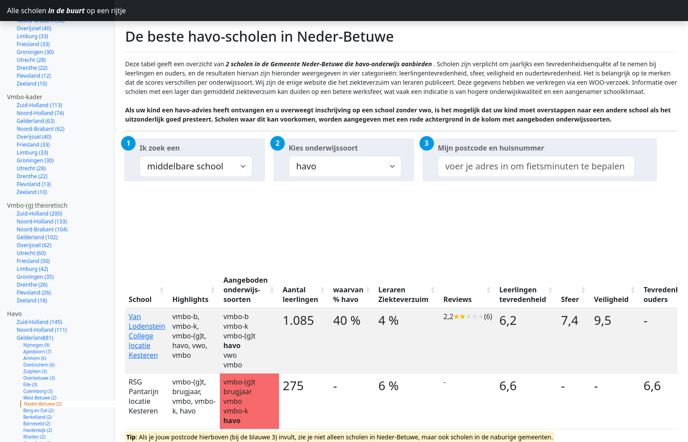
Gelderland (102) (37, 206)
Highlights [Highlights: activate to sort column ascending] (190, 299)
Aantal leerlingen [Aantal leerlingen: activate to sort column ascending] (300, 294)
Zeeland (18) (32, 269)
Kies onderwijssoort (323, 148)
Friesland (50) (33, 230)
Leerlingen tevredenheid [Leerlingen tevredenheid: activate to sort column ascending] (522, 294)
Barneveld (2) (36, 392)
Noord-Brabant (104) (42, 198)
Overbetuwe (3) (39, 347)
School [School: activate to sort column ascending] (140, 299)
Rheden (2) (34, 405)
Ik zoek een (159, 148)
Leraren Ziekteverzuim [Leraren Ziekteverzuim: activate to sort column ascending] (403, 294)
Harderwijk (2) (37, 399)
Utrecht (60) (31, 222)
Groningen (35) (35, 245)
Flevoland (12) (34, 44)
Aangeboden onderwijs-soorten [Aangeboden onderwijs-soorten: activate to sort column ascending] (245, 289)
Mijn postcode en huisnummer (491, 148)
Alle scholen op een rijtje (61, 10)
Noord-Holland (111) (42, 298)
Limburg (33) (32, 121)
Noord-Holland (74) (40, 82)
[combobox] (536, 166)
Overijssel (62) (34, 214)
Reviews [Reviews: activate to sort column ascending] (458, 299)
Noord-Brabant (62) (40, 97)
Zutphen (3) (35, 340)
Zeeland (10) (32, 52)
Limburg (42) (32, 237)
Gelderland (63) (35, 89)
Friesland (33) (33, 113)
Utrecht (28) (31, 28)
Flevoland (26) (34, 261)
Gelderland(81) (35, 306)
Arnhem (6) (34, 327)
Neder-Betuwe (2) (42, 373)
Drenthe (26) (32, 253)
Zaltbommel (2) (38, 419)
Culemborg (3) (38, 360)
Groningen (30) (35, 129)
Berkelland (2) (37, 386)
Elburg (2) (33, 425)
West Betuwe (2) (40, 366)
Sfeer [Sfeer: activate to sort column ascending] (570, 299)
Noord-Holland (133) (42, 190)
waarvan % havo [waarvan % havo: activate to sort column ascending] (348, 294)
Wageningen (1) (39, 432)
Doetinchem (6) (39, 334)
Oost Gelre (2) (37, 412)
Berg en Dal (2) (38, 379)
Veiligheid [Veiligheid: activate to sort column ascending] (611, 299)
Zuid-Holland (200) (39, 182)
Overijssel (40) (34, 105)
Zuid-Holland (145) (39, 291)
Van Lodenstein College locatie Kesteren (147, 336)
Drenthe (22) (32, 36)
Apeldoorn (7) (37, 320)
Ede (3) (30, 353)
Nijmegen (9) (36, 314)
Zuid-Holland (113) (39, 74)
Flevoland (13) (34, 153)
